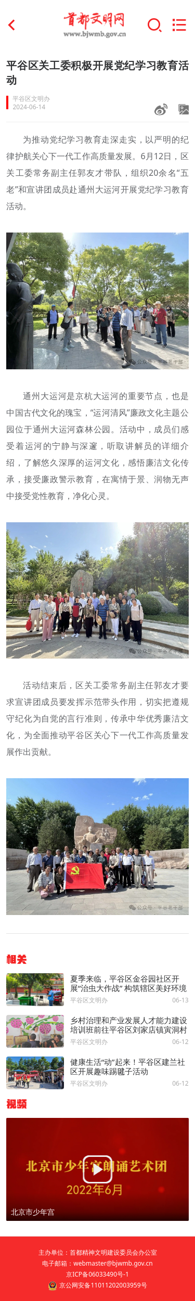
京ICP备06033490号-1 (97, 1274)
